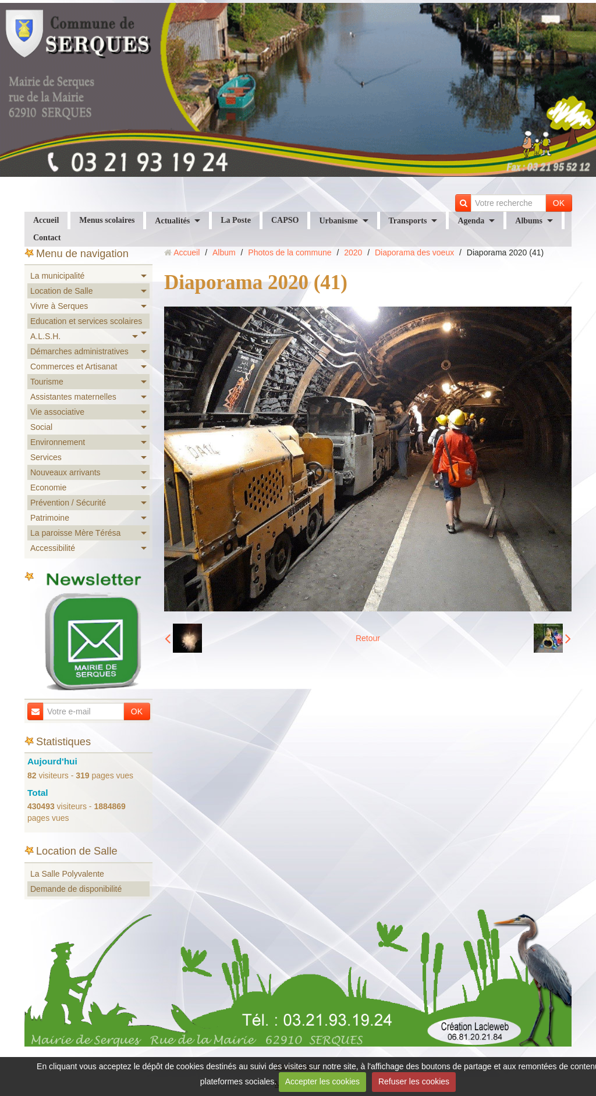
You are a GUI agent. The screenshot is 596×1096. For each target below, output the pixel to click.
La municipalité (57, 275)
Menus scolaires (106, 220)
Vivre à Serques (59, 306)
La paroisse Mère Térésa (75, 533)
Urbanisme (338, 220)
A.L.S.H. (45, 336)
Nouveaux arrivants (65, 472)
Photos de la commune (289, 252)
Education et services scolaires (86, 321)
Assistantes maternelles (73, 396)
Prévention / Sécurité (68, 502)
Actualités (172, 220)
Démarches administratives (79, 351)
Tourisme (46, 381)
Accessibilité (52, 548)
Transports (408, 220)
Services (46, 457)
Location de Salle (61, 291)
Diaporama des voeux (414, 252)
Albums (528, 220)
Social (41, 427)
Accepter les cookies (322, 1081)
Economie (48, 487)
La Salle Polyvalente (67, 873)
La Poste (236, 220)
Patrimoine (49, 517)
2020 (353, 252)
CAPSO (285, 220)
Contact (47, 237)
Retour (368, 638)
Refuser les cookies (413, 1081)
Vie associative (57, 412)
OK (559, 203)
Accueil (46, 220)
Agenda (470, 220)
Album (224, 252)
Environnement (57, 442)
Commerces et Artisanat (73, 366)
